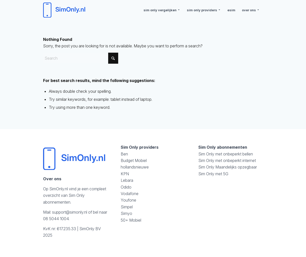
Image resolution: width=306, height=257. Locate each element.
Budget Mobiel (134, 160)
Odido (126, 187)
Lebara (127, 180)
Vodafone (129, 193)
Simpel (127, 206)
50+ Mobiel (131, 220)
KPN (125, 173)
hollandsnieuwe (135, 166)
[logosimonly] (65, 10)
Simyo (126, 213)
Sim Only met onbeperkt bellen (225, 153)
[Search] (80, 58)
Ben (124, 153)
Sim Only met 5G (213, 173)
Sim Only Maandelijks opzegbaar (227, 166)
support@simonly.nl (69, 212)
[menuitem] (162, 10)
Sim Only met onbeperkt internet (227, 160)
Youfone (128, 200)
